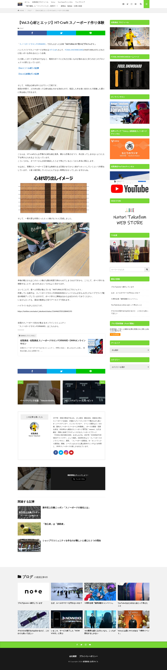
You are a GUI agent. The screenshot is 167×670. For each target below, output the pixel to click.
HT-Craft (53, 50)
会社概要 (73, 656)
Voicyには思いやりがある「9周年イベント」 (133, 632)
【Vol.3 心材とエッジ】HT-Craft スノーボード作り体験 (52, 10)
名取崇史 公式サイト (90, 661)
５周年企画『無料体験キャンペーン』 (125, 299)
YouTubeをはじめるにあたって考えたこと (126, 305)
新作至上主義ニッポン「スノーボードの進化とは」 (66, 507)
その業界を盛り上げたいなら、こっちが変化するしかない (100, 632)
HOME (22, 10)
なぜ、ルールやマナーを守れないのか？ (125, 293)
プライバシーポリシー (88, 656)
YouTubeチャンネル (65, 2)
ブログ (29, 10)
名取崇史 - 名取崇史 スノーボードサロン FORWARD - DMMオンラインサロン (53, 342)
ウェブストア (80, 2)
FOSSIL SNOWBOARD (74, 50)
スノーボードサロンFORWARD (32, 44)
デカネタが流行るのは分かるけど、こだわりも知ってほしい (129, 312)
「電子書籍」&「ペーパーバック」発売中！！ (41, 6)
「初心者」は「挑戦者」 (54, 524)
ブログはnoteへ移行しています (122, 287)
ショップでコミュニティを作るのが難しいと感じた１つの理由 (72, 540)
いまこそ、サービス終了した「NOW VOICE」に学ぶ (65, 632)
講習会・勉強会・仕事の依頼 (71, 6)
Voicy (53, 2)
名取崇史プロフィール (40, 2)
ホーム (27, 2)
